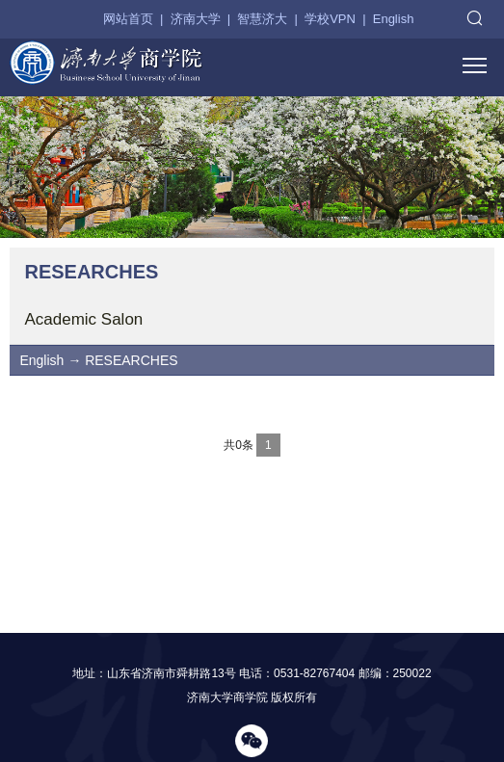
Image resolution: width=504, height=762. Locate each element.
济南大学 (196, 19)
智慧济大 (262, 19)
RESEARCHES (131, 360)
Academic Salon (83, 319)
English (393, 19)
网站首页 (128, 19)
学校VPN (330, 19)
